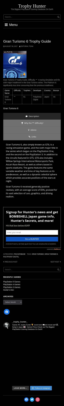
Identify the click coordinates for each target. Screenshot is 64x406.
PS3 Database (19, 254)
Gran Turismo (38, 254)
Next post (55, 262)
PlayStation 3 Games (11, 287)
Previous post (11, 262)
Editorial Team (27, 46)
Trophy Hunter (32, 6)
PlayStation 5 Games (11, 282)
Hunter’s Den (8, 290)
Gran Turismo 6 (51, 254)
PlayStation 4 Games (11, 284)
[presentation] (32, 116)
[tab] (32, 116)
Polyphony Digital (11, 257)
